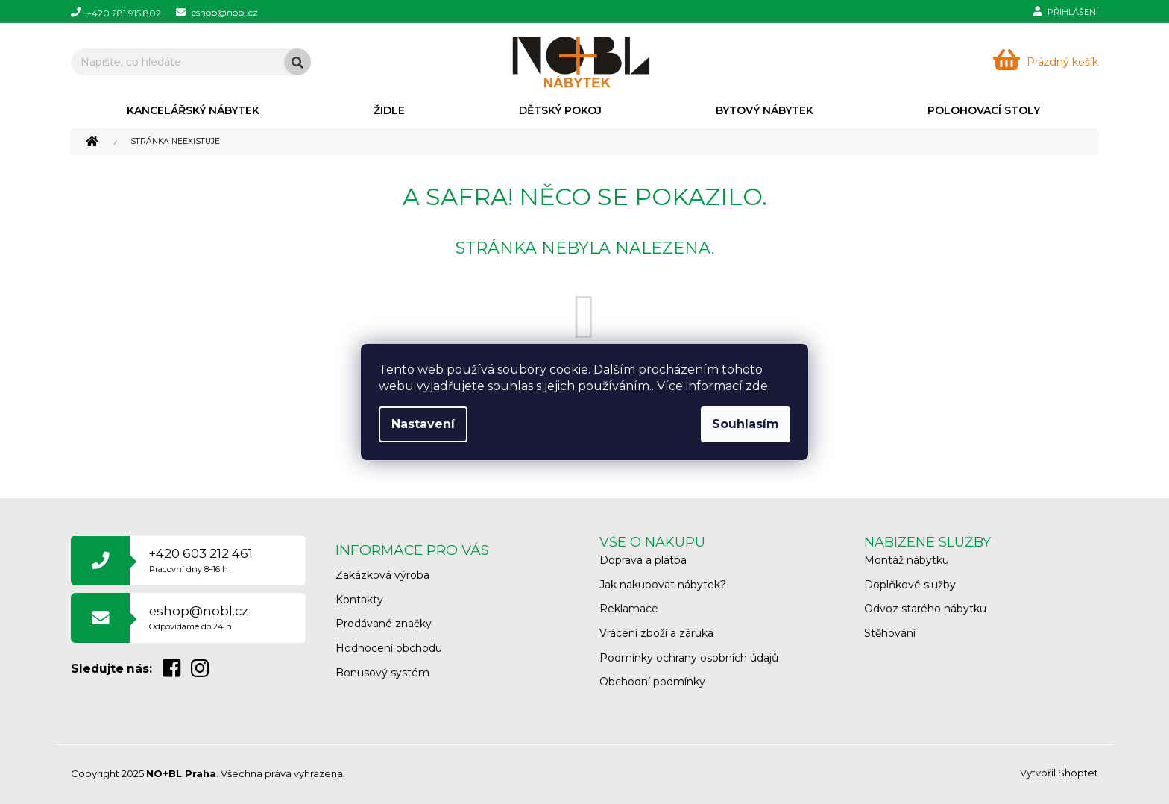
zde (757, 386)
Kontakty (359, 599)
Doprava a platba (643, 560)
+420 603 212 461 (201, 560)
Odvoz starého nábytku (925, 608)
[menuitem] (193, 110)
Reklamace (628, 608)
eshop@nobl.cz (198, 617)
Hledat (297, 61)
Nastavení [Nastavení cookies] (423, 424)
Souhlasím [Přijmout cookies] (745, 424)
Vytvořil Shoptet (1059, 773)
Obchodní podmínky (652, 681)
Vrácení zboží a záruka (656, 633)
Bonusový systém (382, 672)
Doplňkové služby (910, 584)
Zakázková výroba (382, 575)
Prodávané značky (383, 623)
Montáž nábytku (906, 560)
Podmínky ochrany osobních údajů (688, 658)
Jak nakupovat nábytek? (662, 584)
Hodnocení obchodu (388, 648)
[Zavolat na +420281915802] (123, 12)
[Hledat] (191, 61)
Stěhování (890, 633)
